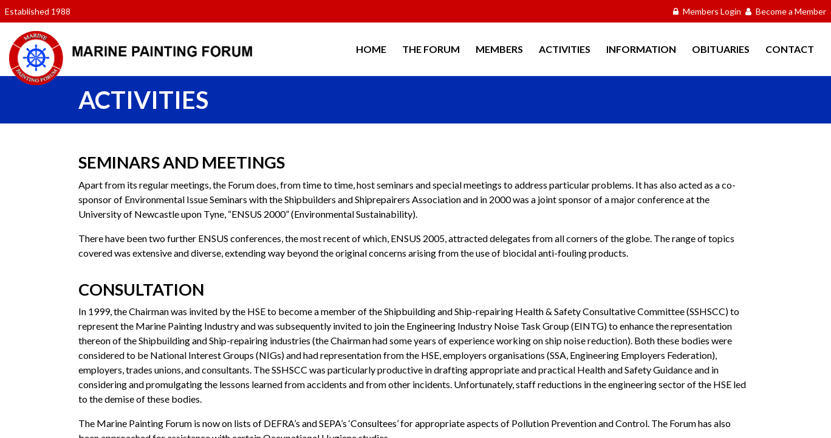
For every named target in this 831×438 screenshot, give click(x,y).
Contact (789, 49)
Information (641, 49)
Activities (564, 49)
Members (499, 49)
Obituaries (721, 49)
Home (371, 49)
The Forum (431, 49)
